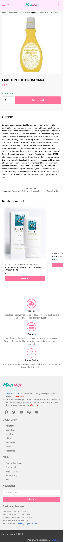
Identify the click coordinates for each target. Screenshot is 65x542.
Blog (8, 480)
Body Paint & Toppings (28, 13)
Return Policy (11, 475)
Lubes (43, 191)
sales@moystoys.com (27, 523)
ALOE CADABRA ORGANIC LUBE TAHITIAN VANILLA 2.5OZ (23, 268)
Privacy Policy (12, 467)
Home (4, 13)
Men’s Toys (10, 430)
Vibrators (10, 426)
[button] (58, 5)
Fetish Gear (11, 442)
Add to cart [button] (25, 278)
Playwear (10, 447)
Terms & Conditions (14, 463)
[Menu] (6, 5)
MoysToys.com (12, 394)
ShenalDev (57, 540)
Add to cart (38, 100)
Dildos (8, 438)
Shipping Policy (12, 471)
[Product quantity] (5, 100)
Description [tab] (7, 116)
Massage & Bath (52, 191)
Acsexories (13, 13)
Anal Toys (10, 434)
